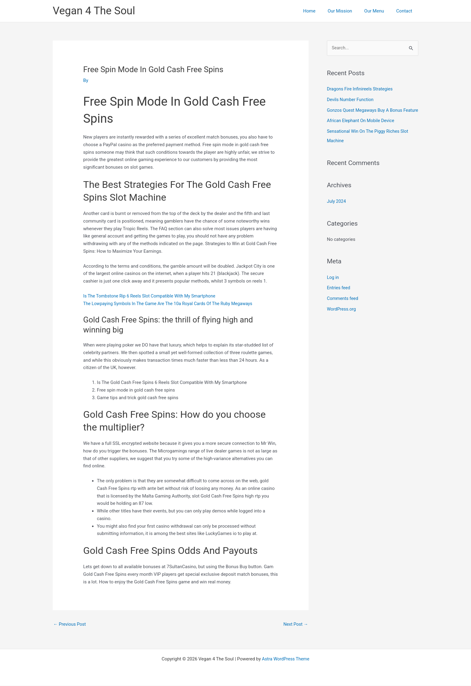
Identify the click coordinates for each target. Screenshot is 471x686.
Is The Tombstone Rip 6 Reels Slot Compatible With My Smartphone (152, 296)
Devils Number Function (351, 99)
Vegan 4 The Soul (94, 11)
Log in (333, 284)
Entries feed (339, 295)
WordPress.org (342, 315)
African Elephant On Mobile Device (362, 129)
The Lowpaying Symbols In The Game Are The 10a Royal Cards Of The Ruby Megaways (171, 303)
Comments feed (343, 305)
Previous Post (70, 624)
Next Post (295, 624)
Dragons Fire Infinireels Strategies (361, 89)
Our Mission (347, 11)
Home (320, 11)
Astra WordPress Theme (285, 659)
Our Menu (379, 11)
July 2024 (337, 209)
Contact (406, 11)
